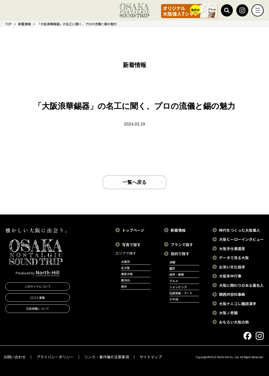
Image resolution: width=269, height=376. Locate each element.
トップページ (133, 230)
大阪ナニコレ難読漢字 (237, 303)
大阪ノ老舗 (228, 312)
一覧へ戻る (134, 182)
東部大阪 (127, 274)
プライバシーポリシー (55, 357)
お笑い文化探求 (232, 267)
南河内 (125, 280)
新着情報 (24, 24)
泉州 (124, 286)
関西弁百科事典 (232, 294)
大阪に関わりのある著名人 (241, 285)
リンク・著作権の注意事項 (106, 357)
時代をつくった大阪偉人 (239, 230)
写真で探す (131, 244)
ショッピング (178, 287)
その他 (173, 299)
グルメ (173, 281)
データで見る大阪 (234, 257)
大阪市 (125, 261)
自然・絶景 (176, 274)
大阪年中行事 (230, 276)
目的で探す (180, 253)
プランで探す (182, 244)
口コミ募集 (37, 297)
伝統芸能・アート (180, 293)
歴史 (172, 268)
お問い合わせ (14, 357)
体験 (172, 262)
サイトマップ (151, 357)
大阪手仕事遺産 (232, 248)
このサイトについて (37, 286)
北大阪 (125, 268)
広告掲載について (37, 308)
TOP (8, 24)
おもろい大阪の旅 (234, 322)
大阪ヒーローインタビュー (241, 239)
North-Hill (48, 272)
